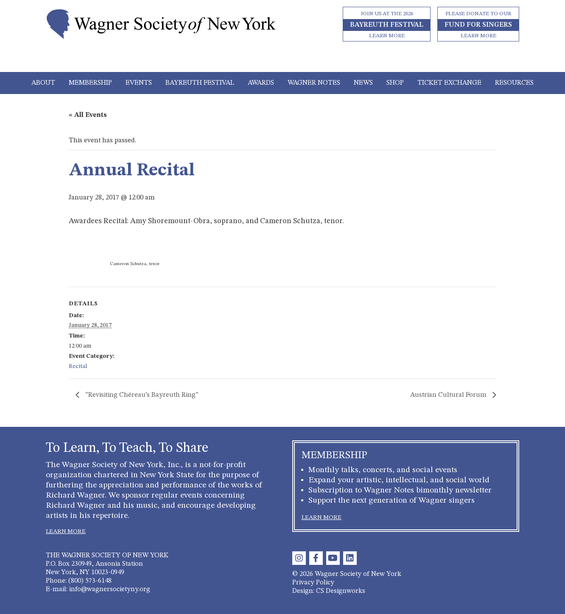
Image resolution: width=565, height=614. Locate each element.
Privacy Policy (313, 582)
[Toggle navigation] (282, 60)
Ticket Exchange (449, 83)
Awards (261, 83)
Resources (514, 83)
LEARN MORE (66, 531)
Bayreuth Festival (199, 83)
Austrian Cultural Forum (449, 395)
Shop (395, 83)
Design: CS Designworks (328, 591)
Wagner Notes (314, 83)
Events (139, 83)
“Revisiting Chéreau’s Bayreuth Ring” (142, 395)
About (43, 83)
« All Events (88, 115)
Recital (78, 366)
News (363, 83)
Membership (90, 83)
